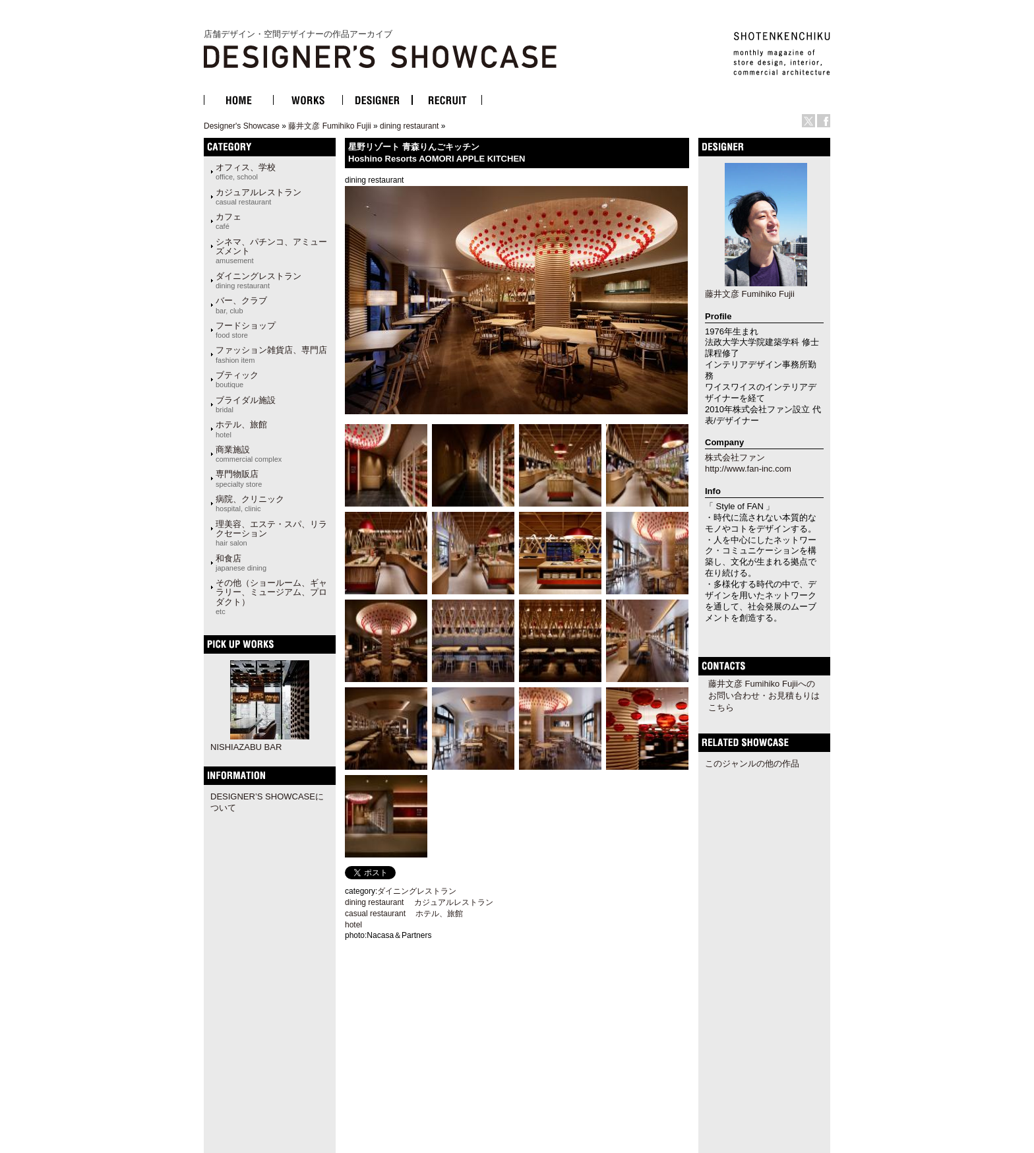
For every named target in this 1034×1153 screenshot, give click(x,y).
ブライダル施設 (246, 404)
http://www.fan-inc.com (748, 469)
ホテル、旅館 (241, 429)
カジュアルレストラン (258, 196)
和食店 (241, 562)
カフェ (228, 221)
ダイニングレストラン (258, 280)
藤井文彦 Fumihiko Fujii (329, 126)
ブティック (237, 379)
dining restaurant (409, 126)
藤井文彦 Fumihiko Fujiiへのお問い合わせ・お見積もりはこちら (764, 695)
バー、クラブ (241, 305)
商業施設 (249, 454)
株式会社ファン (735, 457)
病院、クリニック (250, 503)
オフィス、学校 (246, 171)
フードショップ (246, 330)
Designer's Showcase (242, 126)
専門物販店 (239, 478)
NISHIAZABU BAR (246, 747)
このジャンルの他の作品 (752, 763)
